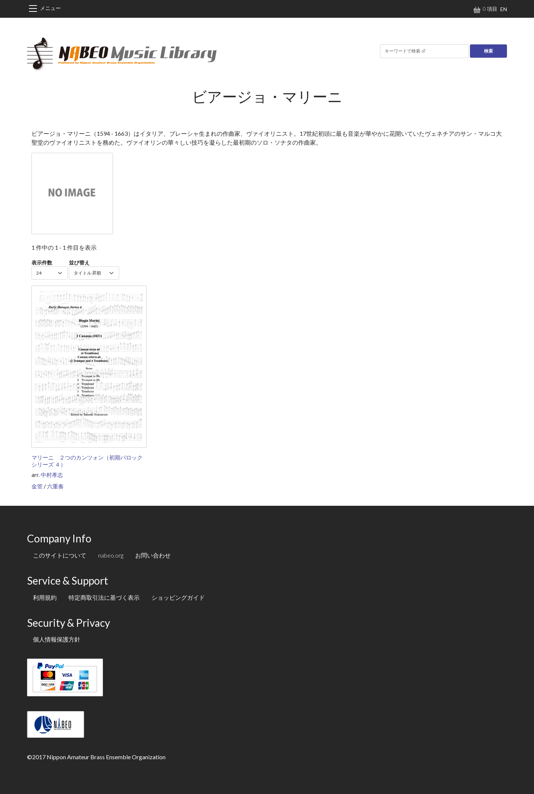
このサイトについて (59, 555)
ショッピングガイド (178, 597)
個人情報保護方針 (56, 639)
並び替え (79, 262)
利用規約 (45, 597)
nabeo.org (110, 555)
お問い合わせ (153, 555)
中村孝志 (52, 474)
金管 (37, 486)
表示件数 (41, 262)
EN (503, 9)
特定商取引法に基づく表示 (104, 597)
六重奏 (55, 486)
